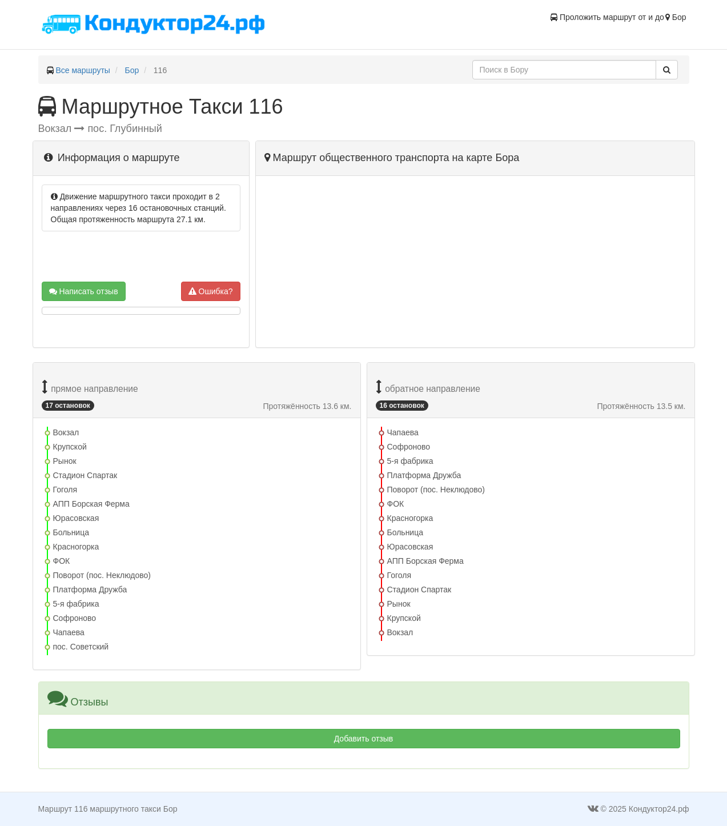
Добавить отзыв (363, 738)
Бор (132, 70)
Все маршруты (82, 70)
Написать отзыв (83, 291)
